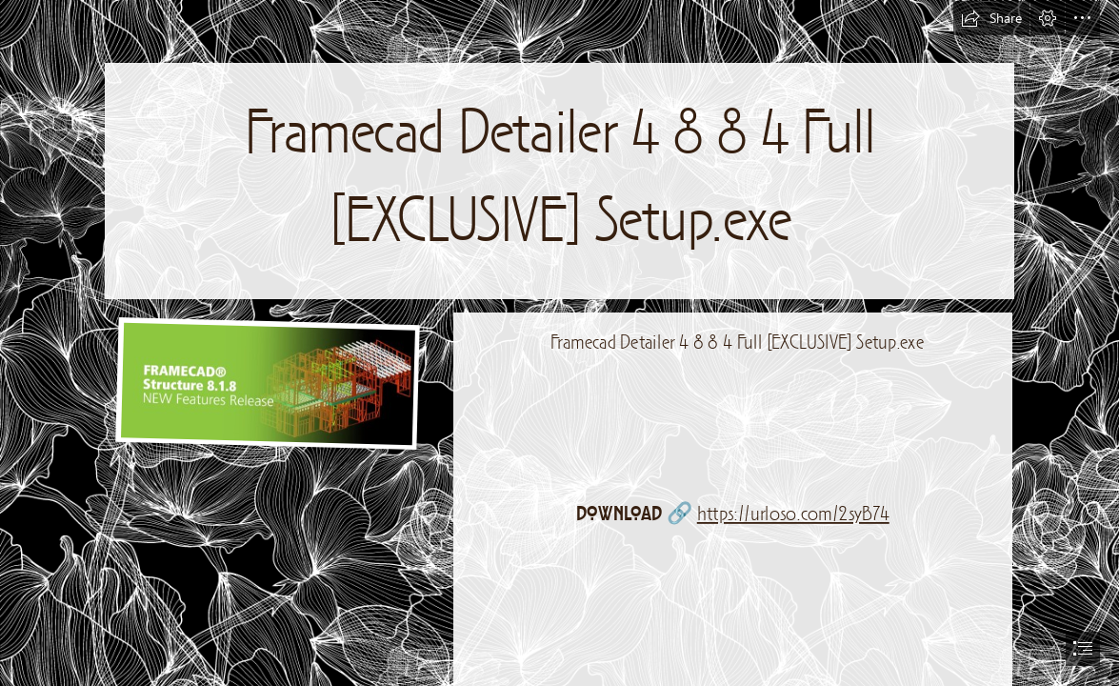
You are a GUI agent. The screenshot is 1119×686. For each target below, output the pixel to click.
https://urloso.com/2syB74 (793, 515)
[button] (991, 18)
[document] (559, 343)
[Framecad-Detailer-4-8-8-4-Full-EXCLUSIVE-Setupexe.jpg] (265, 383)
